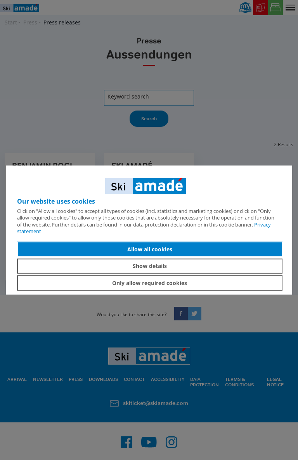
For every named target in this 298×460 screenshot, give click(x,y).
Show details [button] (150, 266)
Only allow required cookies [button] (149, 283)
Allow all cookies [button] (149, 249)
